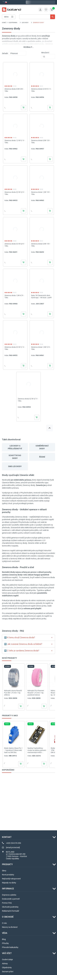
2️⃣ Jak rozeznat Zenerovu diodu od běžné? (23, 644)
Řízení (42, 457)
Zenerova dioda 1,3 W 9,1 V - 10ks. (15, 142)
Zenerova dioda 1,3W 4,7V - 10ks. (14, 297)
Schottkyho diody (15, 456)
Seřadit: (5, 53)
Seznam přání (7, 971)
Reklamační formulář (10, 911)
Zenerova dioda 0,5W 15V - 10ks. (40, 245)
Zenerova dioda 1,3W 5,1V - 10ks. (41, 348)
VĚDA (4, 933)
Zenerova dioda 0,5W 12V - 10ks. (40, 142)
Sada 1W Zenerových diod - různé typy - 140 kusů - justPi (41, 297)
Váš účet (7, 953)
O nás (4, 923)
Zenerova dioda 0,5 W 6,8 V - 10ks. (15, 245)
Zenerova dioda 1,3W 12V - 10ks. (40, 193)
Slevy (4, 871)
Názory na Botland (9, 927)
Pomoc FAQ (7, 903)
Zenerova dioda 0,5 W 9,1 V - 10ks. (41, 90)
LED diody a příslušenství (15, 447)
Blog (4, 939)
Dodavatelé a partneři (11, 899)
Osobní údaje (7, 959)
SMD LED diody (15, 466)
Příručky (5, 943)
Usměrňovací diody (42, 447)
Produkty (7, 864)
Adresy (5, 963)
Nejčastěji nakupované (11, 879)
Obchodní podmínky (10, 907)
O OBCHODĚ (8, 917)
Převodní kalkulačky (10, 947)
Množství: (45, 53)
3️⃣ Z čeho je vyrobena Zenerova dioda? (21, 650)
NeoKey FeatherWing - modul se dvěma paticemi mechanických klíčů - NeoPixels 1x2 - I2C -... (37, 750)
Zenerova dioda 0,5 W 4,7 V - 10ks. (28, 400)
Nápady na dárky (9, 883)
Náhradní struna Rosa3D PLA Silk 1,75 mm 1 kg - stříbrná (13, 693)
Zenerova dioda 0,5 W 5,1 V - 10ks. (15, 348)
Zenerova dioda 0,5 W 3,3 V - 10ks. (15, 193)
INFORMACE (8, 888)
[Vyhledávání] (37, 16)
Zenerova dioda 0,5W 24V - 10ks (14, 90)
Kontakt (7, 837)
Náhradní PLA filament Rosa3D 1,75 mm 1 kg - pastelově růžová (36, 693)
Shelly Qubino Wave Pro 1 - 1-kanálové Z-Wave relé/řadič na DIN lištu (13, 750)
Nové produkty (8, 875)
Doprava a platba (9, 895)
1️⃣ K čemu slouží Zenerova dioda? (19, 637)
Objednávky (7, 967)
